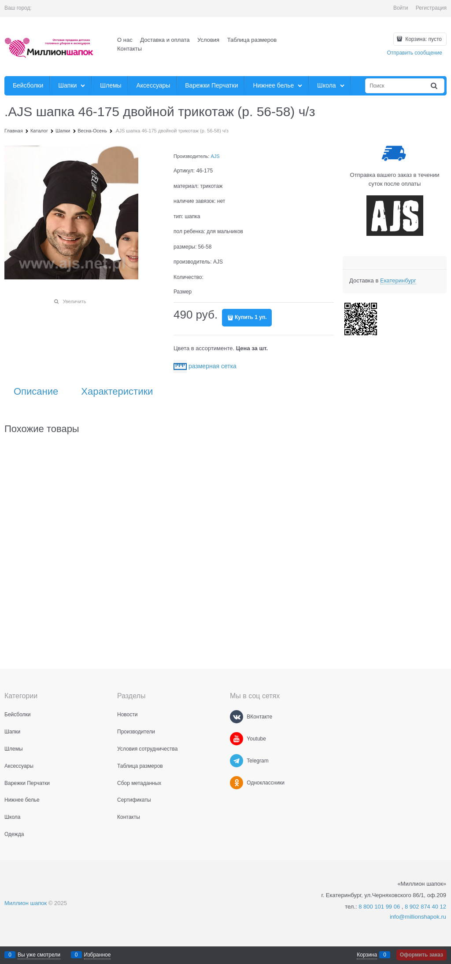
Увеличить (74, 301)
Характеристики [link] (117, 391)
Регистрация (431, 8)
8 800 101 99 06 (379, 906)
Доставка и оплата (164, 40)
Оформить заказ (421, 955)
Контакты (129, 48)
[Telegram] (236, 760)
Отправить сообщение (414, 53)
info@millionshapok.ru (418, 916)
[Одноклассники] (236, 782)
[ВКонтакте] (236, 716)
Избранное (97, 954)
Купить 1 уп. (250, 317)
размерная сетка (213, 366)
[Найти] (434, 86)
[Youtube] (236, 738)
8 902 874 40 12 (425, 906)
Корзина (367, 954)
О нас (125, 40)
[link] (398, 280)
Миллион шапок (25, 903)
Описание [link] (36, 391)
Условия (208, 40)
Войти (400, 8)
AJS (215, 156)
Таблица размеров (252, 40)
